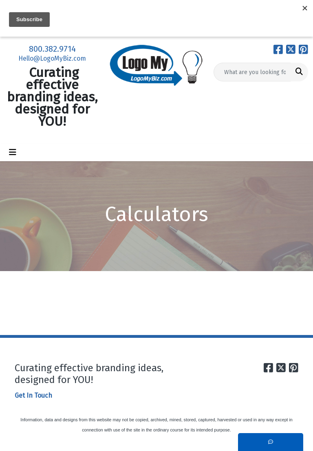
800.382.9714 (52, 49)
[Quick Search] (252, 72)
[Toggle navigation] (12, 152)
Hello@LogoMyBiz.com (52, 58)
